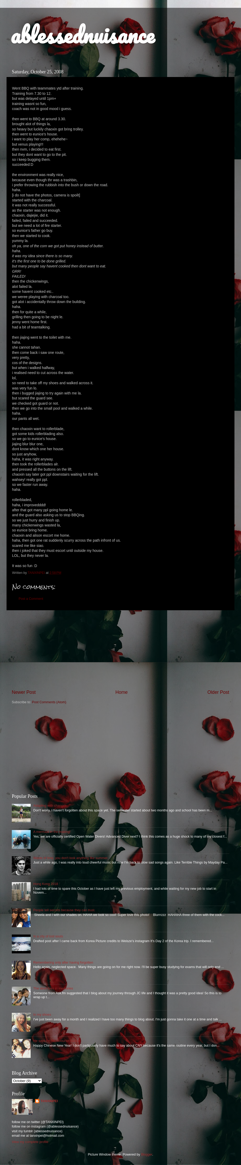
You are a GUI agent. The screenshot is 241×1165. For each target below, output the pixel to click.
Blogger (146, 1154)
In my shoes (42, 1014)
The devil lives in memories (53, 988)
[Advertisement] (120, 649)
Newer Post (24, 692)
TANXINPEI (49, 1101)
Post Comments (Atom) (49, 702)
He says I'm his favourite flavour (56, 1041)
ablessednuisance (82, 34)
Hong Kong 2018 (45, 884)
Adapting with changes (50, 805)
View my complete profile (30, 1142)
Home (121, 692)
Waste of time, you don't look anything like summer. (70, 858)
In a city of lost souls (48, 936)
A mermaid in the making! (51, 832)
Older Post (218, 692)
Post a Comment (31, 599)
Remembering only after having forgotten (63, 962)
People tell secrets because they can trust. (64, 910)
